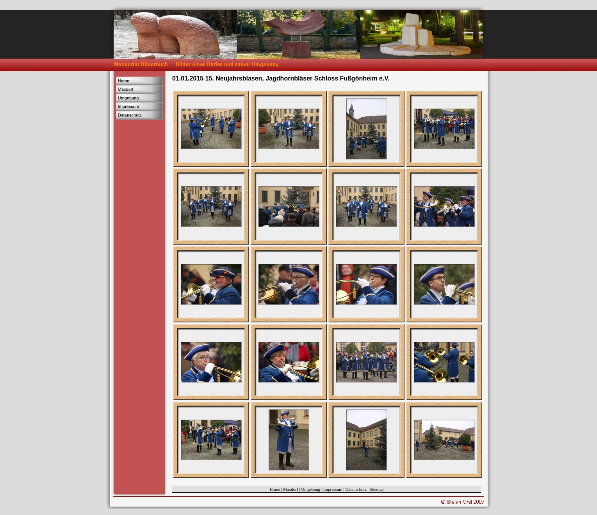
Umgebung (310, 489)
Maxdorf (290, 489)
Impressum (332, 489)
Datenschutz (355, 489)
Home (274, 489)
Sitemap (377, 489)
